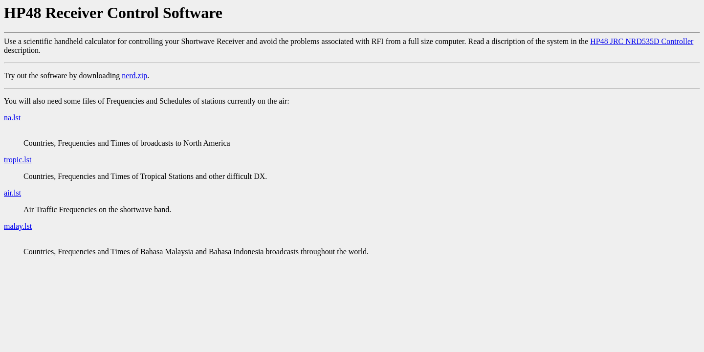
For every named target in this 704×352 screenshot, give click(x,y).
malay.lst (18, 226)
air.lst (12, 193)
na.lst (12, 117)
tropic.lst (17, 159)
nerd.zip (134, 75)
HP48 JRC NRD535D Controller (641, 41)
